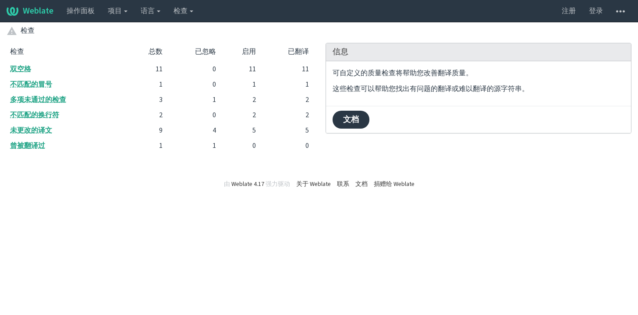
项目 (118, 11)
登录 (596, 11)
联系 (343, 184)
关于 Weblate (313, 184)
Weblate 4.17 (247, 184)
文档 (351, 119)
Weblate (30, 11)
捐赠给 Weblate (394, 184)
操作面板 (81, 11)
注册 (569, 11)
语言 (150, 11)
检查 (183, 11)
